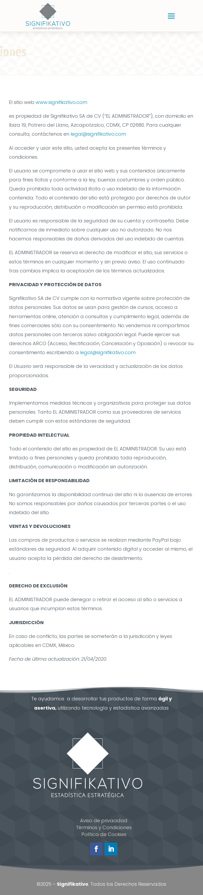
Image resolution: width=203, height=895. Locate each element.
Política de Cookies (103, 834)
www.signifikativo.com (61, 102)
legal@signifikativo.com (98, 134)
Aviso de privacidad (103, 820)
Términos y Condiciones (104, 827)
